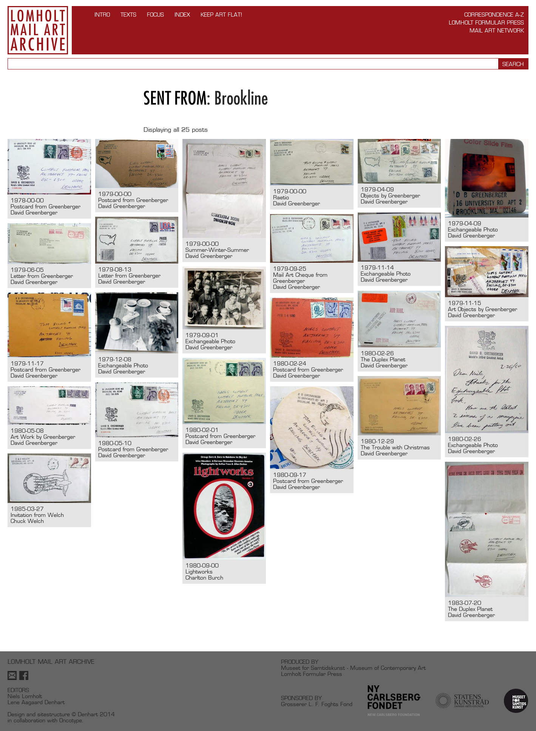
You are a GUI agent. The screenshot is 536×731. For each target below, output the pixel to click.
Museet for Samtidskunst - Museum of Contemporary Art (353, 668)
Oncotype (70, 720)
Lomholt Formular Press (486, 22)
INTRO (102, 14)
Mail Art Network (497, 30)
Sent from (175, 97)
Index (182, 14)
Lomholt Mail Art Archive (38, 30)
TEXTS (128, 14)
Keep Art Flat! (221, 14)
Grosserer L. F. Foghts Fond (316, 704)
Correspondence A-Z (494, 14)
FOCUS (155, 14)
